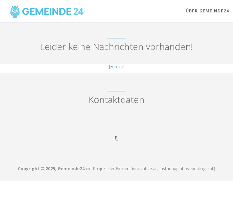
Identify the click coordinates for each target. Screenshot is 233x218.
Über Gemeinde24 (207, 11)
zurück (116, 66)
